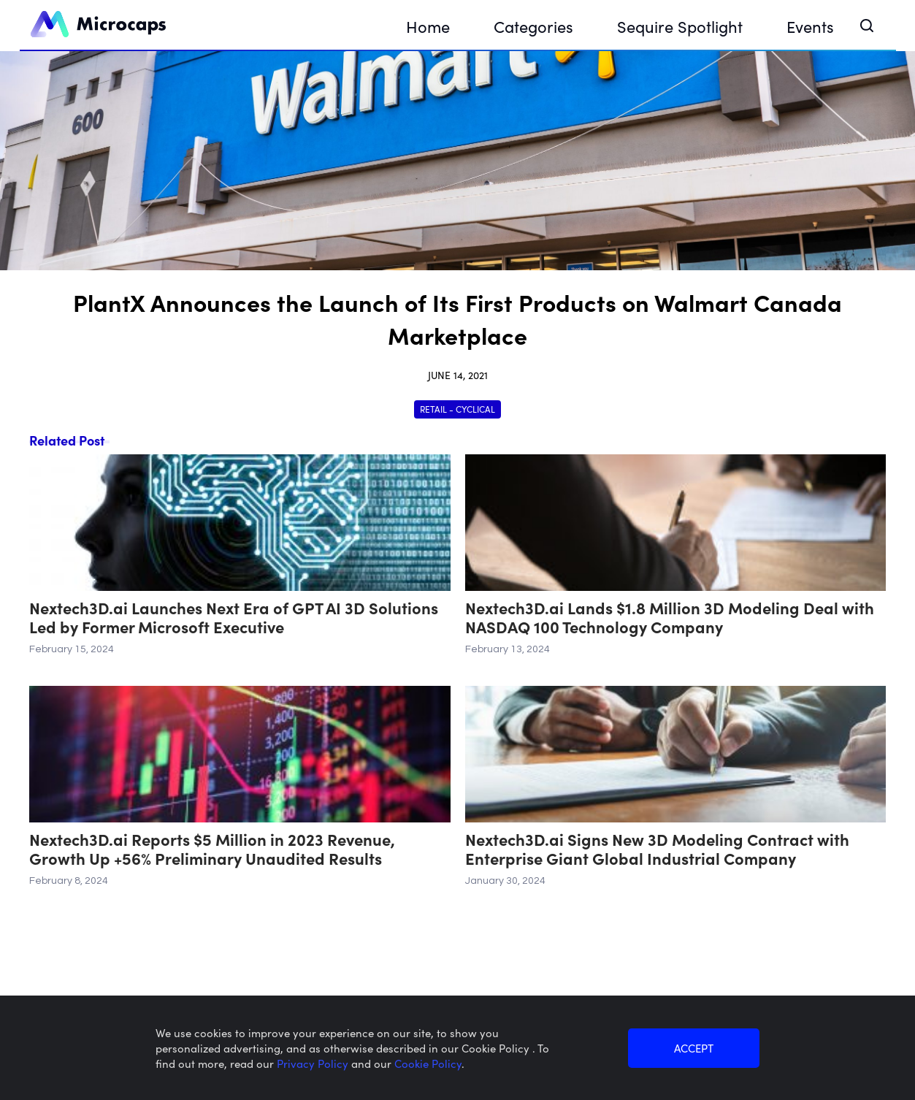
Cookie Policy (428, 1063)
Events (810, 26)
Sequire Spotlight (680, 26)
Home (428, 26)
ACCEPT (693, 1047)
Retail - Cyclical (457, 408)
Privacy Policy (314, 1063)
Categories (533, 26)
